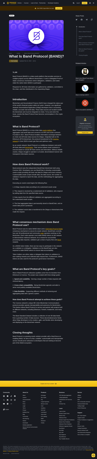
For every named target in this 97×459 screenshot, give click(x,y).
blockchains (29, 147)
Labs (60, 401)
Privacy (24, 410)
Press (24, 403)
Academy (43, 408)
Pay (42, 399)
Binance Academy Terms (13, 451)
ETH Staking (44, 416)
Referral (79, 397)
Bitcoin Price (62, 415)
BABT (42, 418)
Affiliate (79, 395)
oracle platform (48, 130)
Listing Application (63, 397)
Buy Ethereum (62, 436)
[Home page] (11, 3)
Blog (24, 414)
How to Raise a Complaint (84, 434)
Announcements (26, 399)
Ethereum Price (63, 417)
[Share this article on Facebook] (82, 20)
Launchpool (43, 412)
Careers (24, 397)
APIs (79, 424)
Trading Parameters (82, 428)
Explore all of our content (48, 383)
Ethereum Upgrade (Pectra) (65, 426)
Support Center (81, 417)
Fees (79, 422)
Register (85, 3)
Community (25, 416)
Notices (24, 420)
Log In (78, 3)
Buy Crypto (43, 397)
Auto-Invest (43, 414)
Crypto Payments (45, 401)
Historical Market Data (83, 403)
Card (42, 406)
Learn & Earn (62, 411)
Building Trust (26, 412)
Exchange (43, 395)
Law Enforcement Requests (84, 432)
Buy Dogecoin (62, 434)
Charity (42, 422)
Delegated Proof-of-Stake (54, 229)
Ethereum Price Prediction (65, 424)
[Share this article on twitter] (76, 20)
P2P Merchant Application (65, 395)
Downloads (25, 422)
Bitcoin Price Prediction (64, 422)
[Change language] (90, 3)
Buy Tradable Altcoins (64, 438)
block (59, 240)
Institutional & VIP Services (65, 399)
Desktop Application (27, 425)
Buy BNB (61, 430)
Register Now (85, 132)
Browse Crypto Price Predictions (66, 419)
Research (43, 420)
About (24, 395)
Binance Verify (81, 426)
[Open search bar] (73, 3)
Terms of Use (88, 449)
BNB (79, 399)
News (24, 401)
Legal (24, 406)
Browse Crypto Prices (64, 413)
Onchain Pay (62, 403)
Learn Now (58, 8)
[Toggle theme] (93, 3)
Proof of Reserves (82, 408)
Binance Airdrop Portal (83, 430)
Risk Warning (26, 418)
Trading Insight (81, 406)
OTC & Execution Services (84, 401)
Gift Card (43, 410)
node (42, 233)
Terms (24, 408)
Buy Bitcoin (62, 428)
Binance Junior (44, 403)
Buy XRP (61, 432)
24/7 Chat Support (82, 415)
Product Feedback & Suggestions (85, 419)
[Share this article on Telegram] (87, 20)
